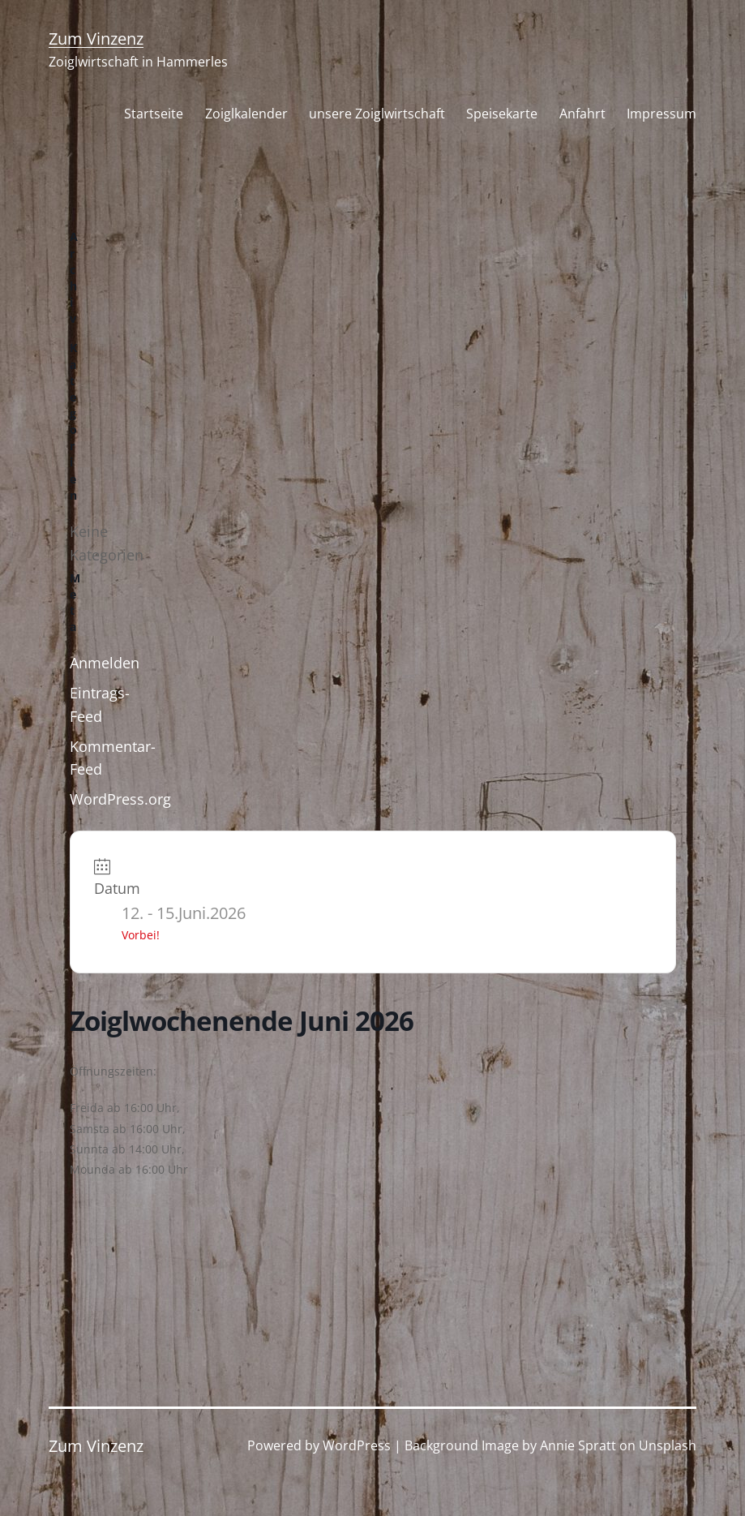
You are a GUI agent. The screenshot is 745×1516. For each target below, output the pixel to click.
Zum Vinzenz (96, 38)
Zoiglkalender (246, 113)
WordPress (357, 1445)
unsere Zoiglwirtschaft (377, 113)
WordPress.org (120, 799)
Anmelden (104, 662)
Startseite (153, 113)
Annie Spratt (578, 1445)
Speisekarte (501, 113)
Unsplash (667, 1445)
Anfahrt (582, 113)
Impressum (661, 113)
